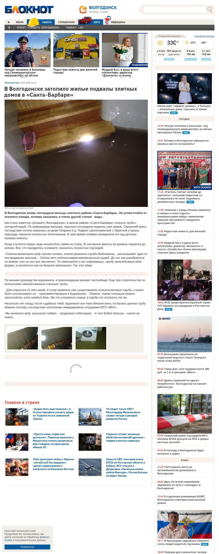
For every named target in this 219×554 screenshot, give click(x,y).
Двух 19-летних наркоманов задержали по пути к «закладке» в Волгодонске (179, 485)
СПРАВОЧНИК (66, 22)
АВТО (89, 22)
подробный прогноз (204, 36)
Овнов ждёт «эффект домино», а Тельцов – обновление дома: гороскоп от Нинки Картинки (183, 109)
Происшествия (12, 83)
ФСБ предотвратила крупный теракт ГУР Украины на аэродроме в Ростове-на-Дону (184, 306)
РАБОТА (39, 22)
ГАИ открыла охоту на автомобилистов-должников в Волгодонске (176, 470)
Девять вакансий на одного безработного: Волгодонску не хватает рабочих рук (182, 383)
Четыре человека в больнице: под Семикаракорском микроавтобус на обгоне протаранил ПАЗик (184, 129)
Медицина (115, 21)
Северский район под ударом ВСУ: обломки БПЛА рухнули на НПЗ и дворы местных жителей (183, 439)
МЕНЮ (20, 22)
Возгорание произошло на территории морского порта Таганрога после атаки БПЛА (181, 357)
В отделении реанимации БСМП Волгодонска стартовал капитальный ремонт (181, 499)
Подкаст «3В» (75, 27)
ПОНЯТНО (27, 547)
